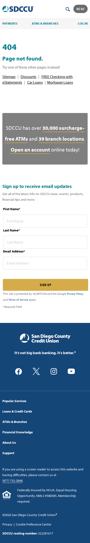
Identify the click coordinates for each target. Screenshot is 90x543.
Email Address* (14, 251)
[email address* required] (45, 263)
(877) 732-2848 (12, 480)
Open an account (30, 149)
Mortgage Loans (60, 82)
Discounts (28, 76)
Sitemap (8, 76)
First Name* (11, 209)
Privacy (7, 524)
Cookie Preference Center (33, 524)
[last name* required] (45, 242)
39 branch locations (61, 138)
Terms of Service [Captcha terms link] (18, 299)
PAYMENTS (10, 23)
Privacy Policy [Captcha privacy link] (75, 293)
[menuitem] (45, 401)
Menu (80, 9)
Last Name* (11, 230)
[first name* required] (45, 221)
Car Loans (35, 82)
